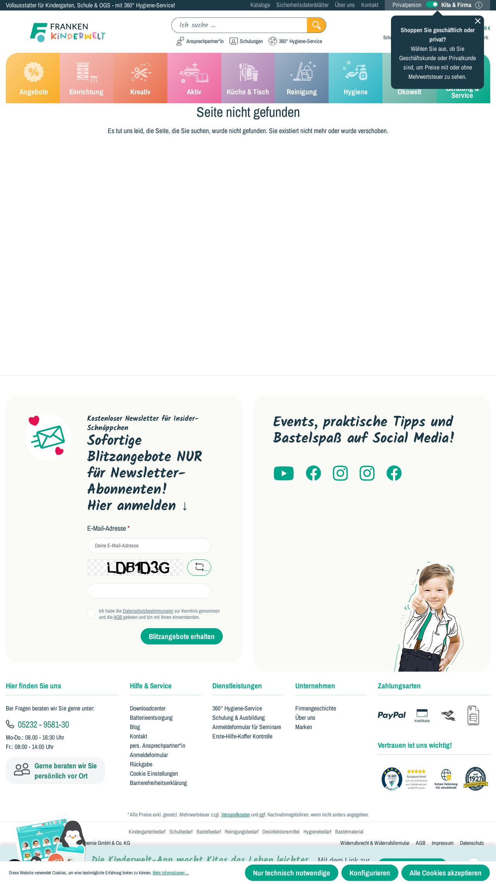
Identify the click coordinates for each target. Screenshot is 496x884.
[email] (149, 545)
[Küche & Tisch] (248, 78)
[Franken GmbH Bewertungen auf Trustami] (437, 779)
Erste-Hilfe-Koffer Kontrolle (242, 736)
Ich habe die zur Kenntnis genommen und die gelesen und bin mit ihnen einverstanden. (159, 614)
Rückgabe (141, 764)
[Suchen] (316, 25)
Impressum (443, 842)
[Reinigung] (302, 78)
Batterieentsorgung (151, 717)
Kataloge (260, 4)
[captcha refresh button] (199, 567)
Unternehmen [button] (315, 686)
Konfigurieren (370, 873)
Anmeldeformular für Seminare (246, 726)
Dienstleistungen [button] (237, 686)
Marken (303, 726)
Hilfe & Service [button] (151, 686)
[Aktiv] (194, 78)
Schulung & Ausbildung (238, 717)
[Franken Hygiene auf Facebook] (394, 473)
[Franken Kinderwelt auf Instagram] (340, 474)
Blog (135, 726)
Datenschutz (472, 842)
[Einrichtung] (87, 78)
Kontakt (370, 4)
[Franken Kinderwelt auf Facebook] (313, 473)
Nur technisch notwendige (291, 873)
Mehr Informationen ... (171, 873)
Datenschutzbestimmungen (148, 611)
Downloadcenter (147, 708)
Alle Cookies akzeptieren (446, 873)
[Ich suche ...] (239, 25)
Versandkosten (235, 814)
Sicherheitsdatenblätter (302, 4)
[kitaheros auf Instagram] (367, 474)
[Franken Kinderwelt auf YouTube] (283, 474)
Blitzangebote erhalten (182, 636)
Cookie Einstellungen (154, 773)
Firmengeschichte (315, 708)
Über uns (345, 4)
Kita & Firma (456, 4)
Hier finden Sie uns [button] (33, 686)
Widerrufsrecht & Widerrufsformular (375, 842)
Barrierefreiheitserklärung (158, 782)
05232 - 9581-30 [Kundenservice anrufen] (37, 724)
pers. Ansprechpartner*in (157, 745)
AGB (118, 617)
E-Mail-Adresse (108, 528)
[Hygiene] (355, 78)
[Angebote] (33, 78)
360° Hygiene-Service (237, 708)
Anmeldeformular (149, 754)
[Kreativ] (140, 78)
